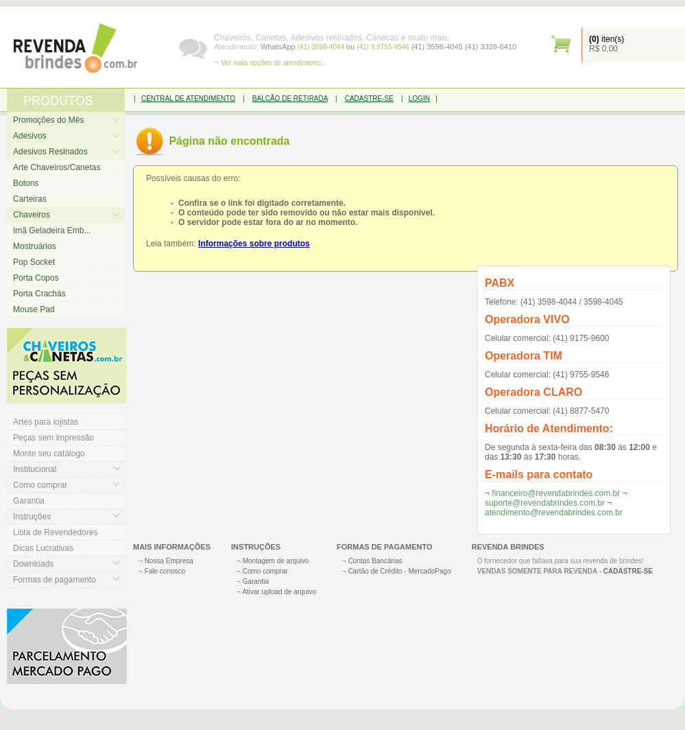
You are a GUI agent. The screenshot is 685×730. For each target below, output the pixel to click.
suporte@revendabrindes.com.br (545, 503)
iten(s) (606, 39)
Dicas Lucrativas (43, 548)
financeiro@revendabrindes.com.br (556, 493)
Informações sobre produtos (254, 243)
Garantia (29, 501)
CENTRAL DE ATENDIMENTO (188, 98)
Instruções (32, 516)
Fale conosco (165, 571)
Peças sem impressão (53, 438)
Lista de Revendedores (55, 532)
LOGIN (419, 98)
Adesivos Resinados (50, 151)
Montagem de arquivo (276, 561)
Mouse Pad (34, 309)
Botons (25, 183)
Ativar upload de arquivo (279, 592)
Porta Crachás (39, 293)
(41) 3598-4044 (322, 47)
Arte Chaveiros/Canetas (56, 167)
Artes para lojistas (45, 422)
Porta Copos (36, 278)
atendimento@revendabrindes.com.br (554, 512)
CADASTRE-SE (369, 98)
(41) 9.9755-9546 (384, 47)
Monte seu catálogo (49, 453)
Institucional (34, 469)
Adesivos (30, 136)
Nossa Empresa (169, 561)
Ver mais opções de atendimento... (273, 63)
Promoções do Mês (48, 120)
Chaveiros (31, 215)
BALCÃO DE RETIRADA (290, 98)
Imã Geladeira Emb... (52, 230)
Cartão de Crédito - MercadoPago (399, 571)
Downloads (33, 564)
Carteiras (30, 199)
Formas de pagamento (54, 580)
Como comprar (40, 485)
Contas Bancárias (375, 561)
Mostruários (34, 246)
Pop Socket (34, 262)
